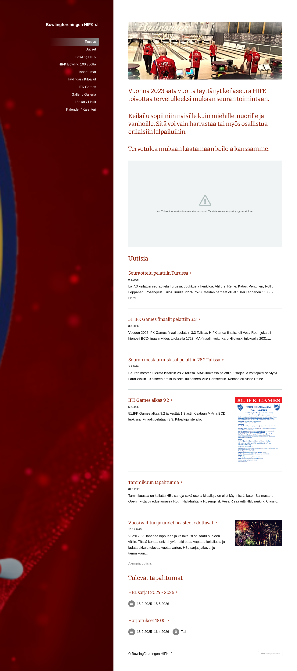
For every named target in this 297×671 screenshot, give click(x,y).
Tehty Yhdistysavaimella (270, 654)
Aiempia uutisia (139, 563)
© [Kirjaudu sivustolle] (130, 654)
